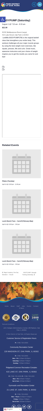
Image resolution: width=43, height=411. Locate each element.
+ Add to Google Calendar (14, 67)
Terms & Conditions (8, 324)
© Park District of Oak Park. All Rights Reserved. (21, 334)
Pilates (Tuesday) (8, 181)
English (8, 409)
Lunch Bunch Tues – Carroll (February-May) (17, 221)
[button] (3, 19)
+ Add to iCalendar (12, 69)
